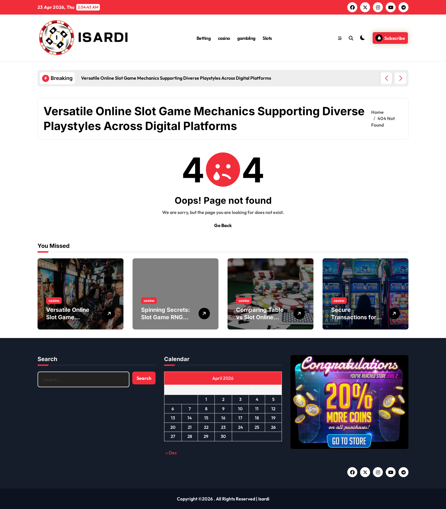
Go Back (223, 225)
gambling (246, 38)
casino (224, 38)
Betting (204, 38)
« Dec (171, 453)
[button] (400, 78)
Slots (267, 38)
